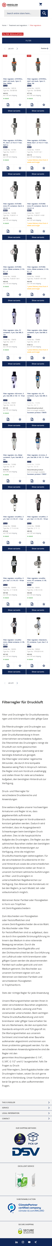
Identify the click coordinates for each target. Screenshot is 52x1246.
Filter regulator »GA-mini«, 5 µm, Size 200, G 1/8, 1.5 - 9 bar (14, 394)
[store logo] (10, 5)
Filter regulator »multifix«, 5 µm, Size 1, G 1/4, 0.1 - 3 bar (13, 518)
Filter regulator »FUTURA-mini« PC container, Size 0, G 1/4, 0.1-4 (13, 206)
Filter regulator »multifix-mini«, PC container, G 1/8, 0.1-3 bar (36, 580)
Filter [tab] (28, 40)
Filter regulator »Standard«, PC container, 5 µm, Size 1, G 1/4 (37, 642)
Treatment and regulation (18, 25)
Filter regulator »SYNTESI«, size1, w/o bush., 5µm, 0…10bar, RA (37, 81)
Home (4, 25)
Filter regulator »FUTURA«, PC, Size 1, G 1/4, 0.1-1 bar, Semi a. (12, 142)
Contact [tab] (6, 1118)
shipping (14, 95)
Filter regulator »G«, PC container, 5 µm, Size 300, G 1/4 (37, 395)
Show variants (14, 110)
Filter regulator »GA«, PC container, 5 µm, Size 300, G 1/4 (13, 332)
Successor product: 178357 (36, 474)
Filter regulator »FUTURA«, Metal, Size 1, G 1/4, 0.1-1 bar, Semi (37, 142)
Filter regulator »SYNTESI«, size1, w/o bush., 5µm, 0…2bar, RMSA (13, 81)
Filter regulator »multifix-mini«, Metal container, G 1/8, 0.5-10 (14, 642)
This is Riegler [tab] (8, 1102)
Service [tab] (5, 1108)
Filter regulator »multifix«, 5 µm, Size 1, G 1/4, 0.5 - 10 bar (37, 518)
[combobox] (26, 13)
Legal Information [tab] (10, 1113)
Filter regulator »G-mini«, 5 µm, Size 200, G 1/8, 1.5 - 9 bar (38, 456)
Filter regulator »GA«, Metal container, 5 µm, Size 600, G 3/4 (37, 332)
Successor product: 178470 (36, 412)
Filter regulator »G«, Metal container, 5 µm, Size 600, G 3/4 (13, 457)
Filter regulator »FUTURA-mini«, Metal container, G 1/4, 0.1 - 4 (14, 269)
